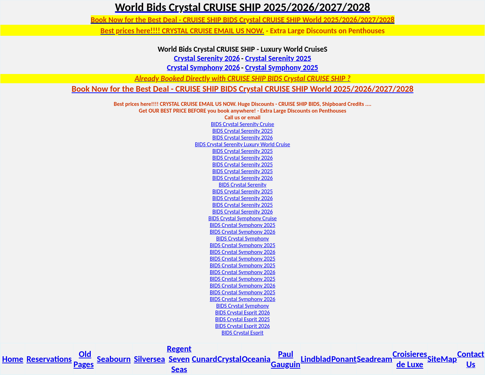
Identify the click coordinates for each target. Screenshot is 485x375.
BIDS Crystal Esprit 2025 (242, 319)
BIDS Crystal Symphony (242, 238)
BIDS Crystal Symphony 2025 (242, 225)
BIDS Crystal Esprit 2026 (242, 312)
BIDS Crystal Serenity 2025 (242, 130)
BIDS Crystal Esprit (242, 332)
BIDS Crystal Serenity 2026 (242, 137)
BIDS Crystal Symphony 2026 (242, 231)
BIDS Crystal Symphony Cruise (242, 218)
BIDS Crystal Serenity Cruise (242, 124)
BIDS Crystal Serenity (242, 184)
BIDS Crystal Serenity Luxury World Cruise (242, 144)
